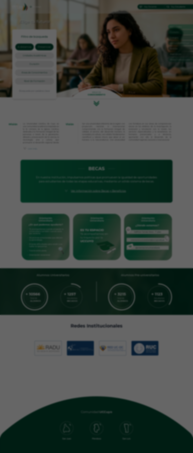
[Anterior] (67, 226)
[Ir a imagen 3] (99, 270)
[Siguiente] (125, 226)
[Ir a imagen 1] (94, 270)
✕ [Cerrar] (126, 184)
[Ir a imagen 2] (96, 270)
